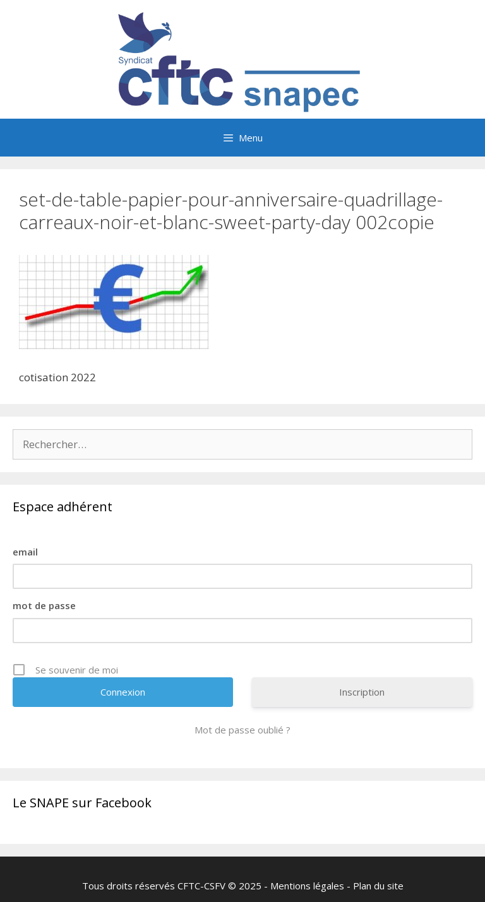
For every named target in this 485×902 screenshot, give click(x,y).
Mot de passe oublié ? (242, 729)
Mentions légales (307, 885)
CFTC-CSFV (201, 885)
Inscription (362, 691)
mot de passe (44, 605)
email (25, 551)
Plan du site (378, 885)
